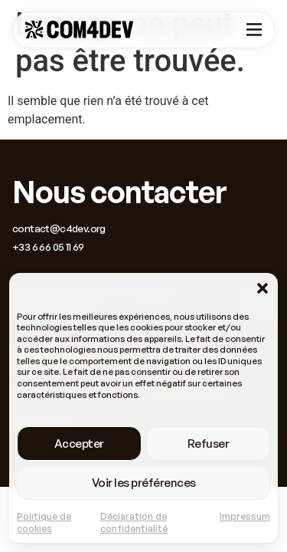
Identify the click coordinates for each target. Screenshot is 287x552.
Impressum (245, 516)
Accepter (79, 443)
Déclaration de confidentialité (134, 522)
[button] (262, 288)
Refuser (209, 443)
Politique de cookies (44, 522)
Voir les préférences (144, 482)
